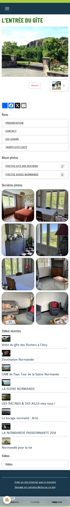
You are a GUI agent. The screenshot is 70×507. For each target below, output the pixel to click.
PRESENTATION (14, 122)
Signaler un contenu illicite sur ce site (35, 487)
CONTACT (11, 131)
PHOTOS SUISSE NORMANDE (35, 175)
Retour (35, 85)
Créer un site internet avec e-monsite (35, 482)
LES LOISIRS (12, 139)
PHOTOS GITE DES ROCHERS (35, 166)
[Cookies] (7, 500)
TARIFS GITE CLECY (16, 147)
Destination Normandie (18, 359)
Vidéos (9, 464)
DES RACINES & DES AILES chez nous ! (28, 403)
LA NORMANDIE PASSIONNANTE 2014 (29, 433)
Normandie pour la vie (17, 447)
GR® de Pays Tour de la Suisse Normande (30, 374)
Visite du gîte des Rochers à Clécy (24, 345)
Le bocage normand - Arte (20, 418)
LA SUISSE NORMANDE (18, 389)
